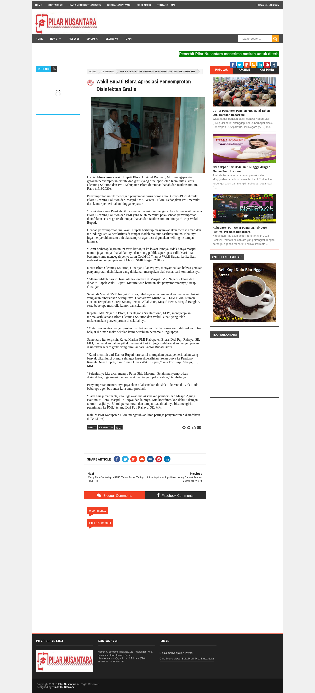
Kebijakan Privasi (118, 5)
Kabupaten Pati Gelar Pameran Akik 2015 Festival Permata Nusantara (240, 229)
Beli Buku (111, 38)
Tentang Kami (166, 5)
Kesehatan (107, 71)
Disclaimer (144, 5)
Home (38, 5)
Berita (92, 427)
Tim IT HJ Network (63, 687)
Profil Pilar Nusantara (201, 658)
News (53, 38)
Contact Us (55, 5)
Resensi (74, 38)
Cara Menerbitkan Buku (85, 5)
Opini (128, 38)
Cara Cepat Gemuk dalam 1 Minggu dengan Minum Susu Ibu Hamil (241, 169)
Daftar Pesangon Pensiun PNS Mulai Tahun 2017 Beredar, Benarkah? (241, 112)
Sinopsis (92, 38)
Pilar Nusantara (67, 684)
